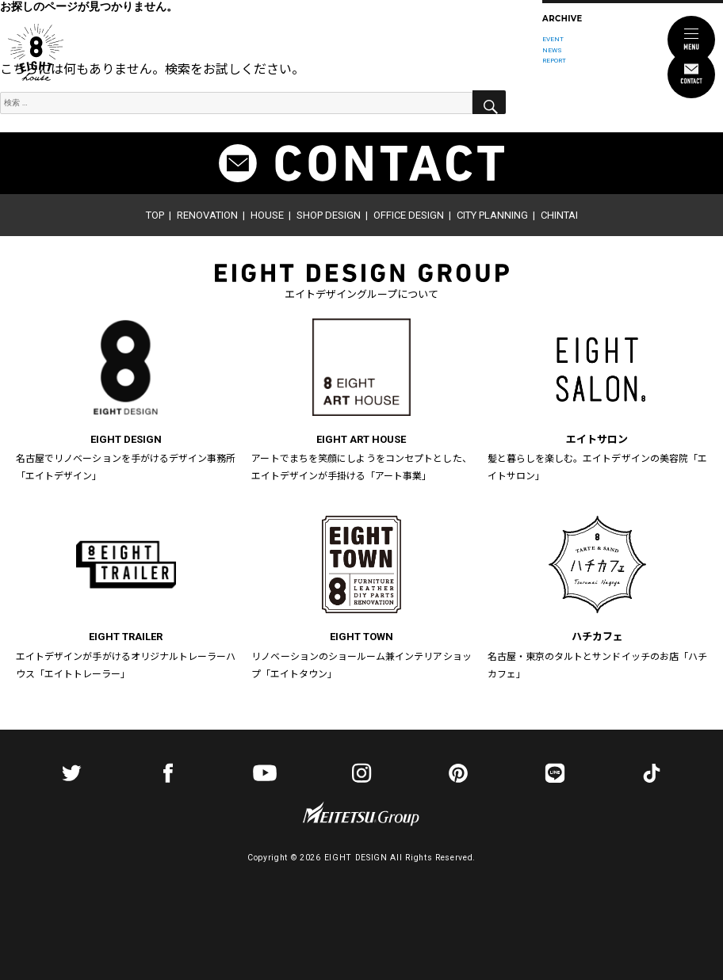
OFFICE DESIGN (408, 215)
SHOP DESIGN (328, 215)
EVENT (553, 39)
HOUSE (267, 215)
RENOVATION (207, 215)
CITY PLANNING (492, 215)
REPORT (554, 60)
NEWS (552, 50)
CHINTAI (559, 215)
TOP (155, 215)
